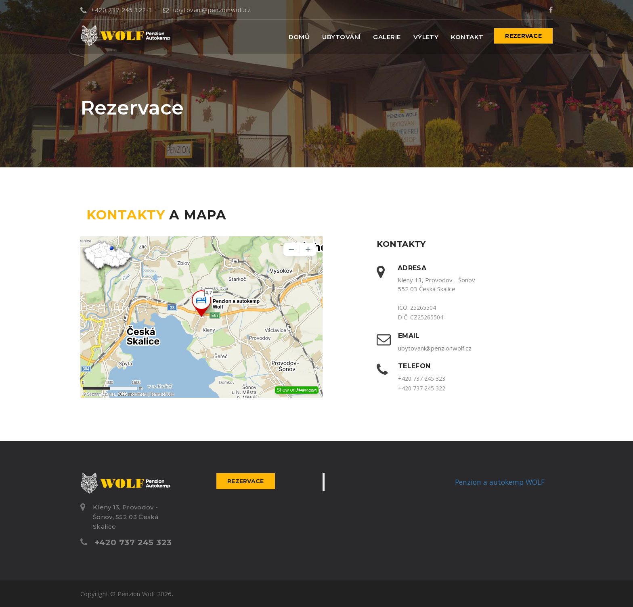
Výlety (426, 37)
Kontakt (467, 37)
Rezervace (523, 36)
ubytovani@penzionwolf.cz (207, 10)
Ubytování (341, 37)
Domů (299, 37)
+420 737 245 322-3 (116, 10)
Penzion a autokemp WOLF (500, 482)
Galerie (386, 37)
